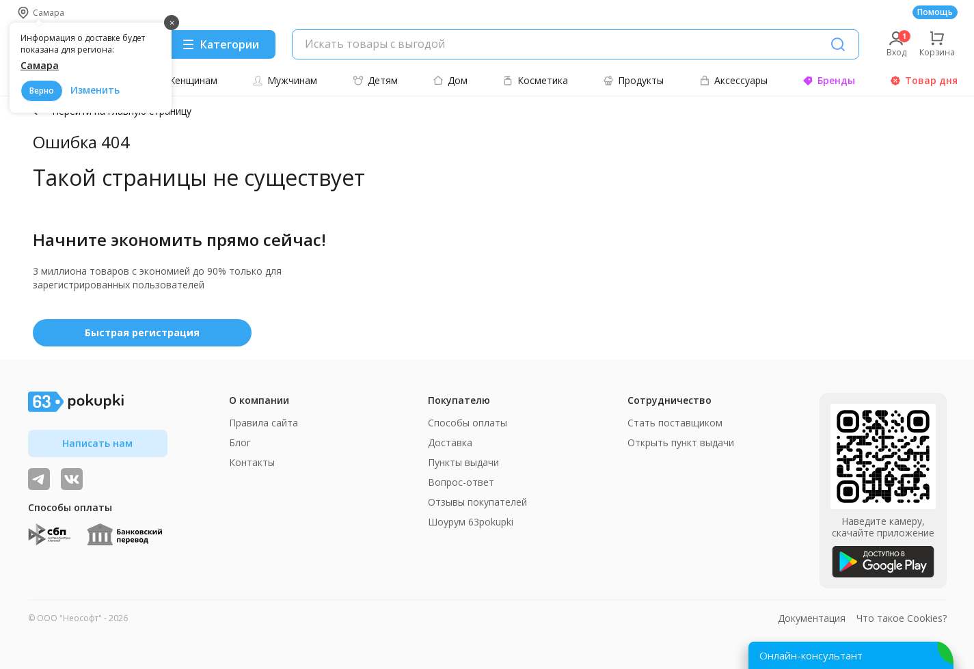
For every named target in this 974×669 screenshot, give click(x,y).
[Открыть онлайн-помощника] (850, 655)
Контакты (252, 462)
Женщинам (184, 80)
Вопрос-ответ (461, 482)
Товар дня (924, 80)
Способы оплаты (467, 422)
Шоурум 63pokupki (470, 521)
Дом (450, 80)
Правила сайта (263, 422)
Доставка (450, 442)
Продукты (633, 80)
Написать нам (97, 443)
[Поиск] (838, 44)
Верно (41, 90)
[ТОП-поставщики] (72, 479)
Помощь (935, 12)
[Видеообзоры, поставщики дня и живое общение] (39, 479)
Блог (240, 442)
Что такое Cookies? (901, 618)
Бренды (828, 80)
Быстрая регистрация (142, 332)
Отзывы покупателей (477, 501)
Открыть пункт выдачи (680, 442)
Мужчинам (284, 80)
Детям (375, 80)
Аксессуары (733, 80)
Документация (812, 618)
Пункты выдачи (463, 462)
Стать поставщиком (674, 422)
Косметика (535, 80)
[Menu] (220, 44)
